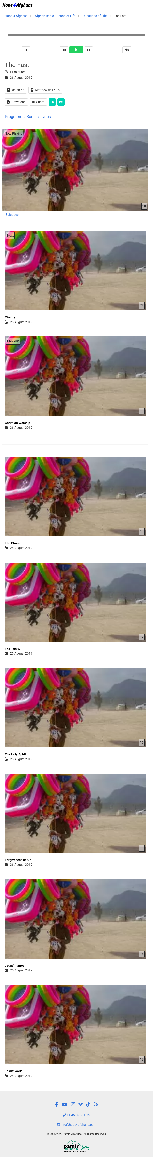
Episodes (12, 215)
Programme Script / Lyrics (28, 116)
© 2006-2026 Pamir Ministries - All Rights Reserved (76, 1133)
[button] (148, 5)
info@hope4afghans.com (76, 1125)
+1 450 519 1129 (76, 1115)
